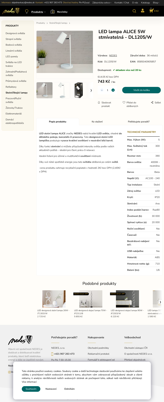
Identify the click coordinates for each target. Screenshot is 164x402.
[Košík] (153, 11)
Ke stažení (97, 121)
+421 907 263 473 (64, 353)
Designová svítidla (15, 33)
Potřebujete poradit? (139, 121)
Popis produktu (57, 121)
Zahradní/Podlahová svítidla (16, 73)
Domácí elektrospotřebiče (15, 121)
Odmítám (69, 388)
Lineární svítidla (14, 50)
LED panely (12, 56)
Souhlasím (31, 388)
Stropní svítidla (13, 39)
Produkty (37, 11)
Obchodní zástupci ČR (136, 348)
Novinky (62, 11)
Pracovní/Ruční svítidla (13, 100)
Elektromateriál (14, 113)
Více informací (29, 381)
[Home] (10, 11)
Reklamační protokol (98, 353)
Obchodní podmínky (98, 348)
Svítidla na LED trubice (14, 64)
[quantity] (107, 90)
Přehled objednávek (134, 359)
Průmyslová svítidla (16, 81)
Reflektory (11, 86)
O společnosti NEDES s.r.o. (138, 353)
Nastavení (51, 388)
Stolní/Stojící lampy (17, 92)
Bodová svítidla (14, 44)
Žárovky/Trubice (14, 107)
